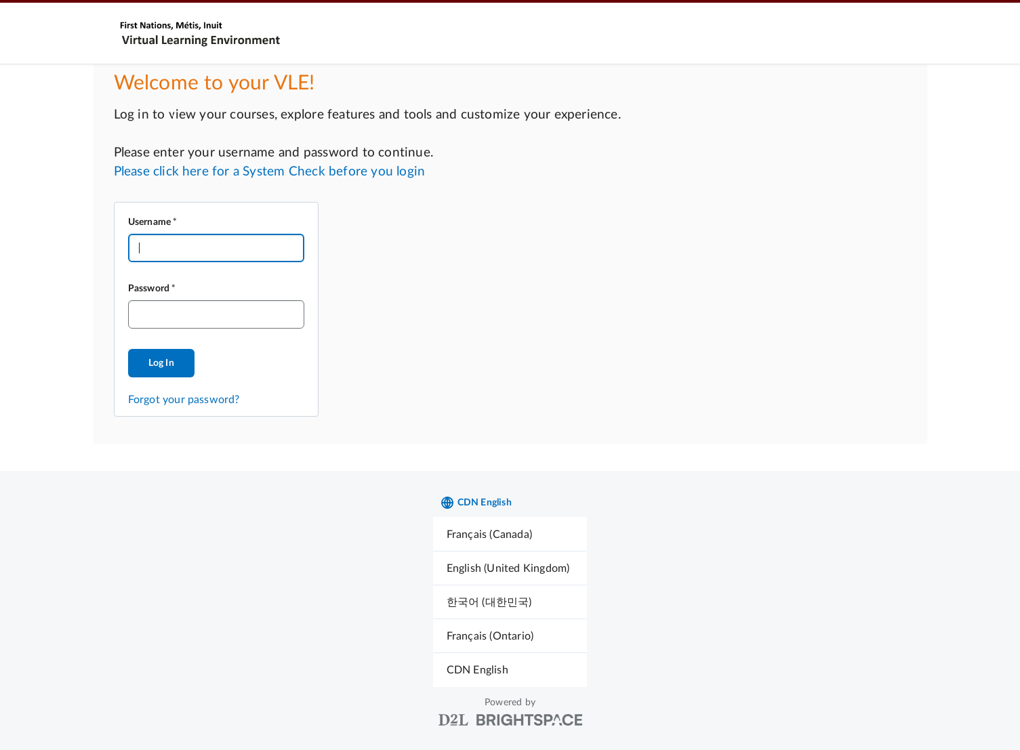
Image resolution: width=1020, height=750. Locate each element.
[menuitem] (510, 534)
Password (149, 288)
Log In (161, 363)
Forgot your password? (184, 399)
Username (149, 222)
